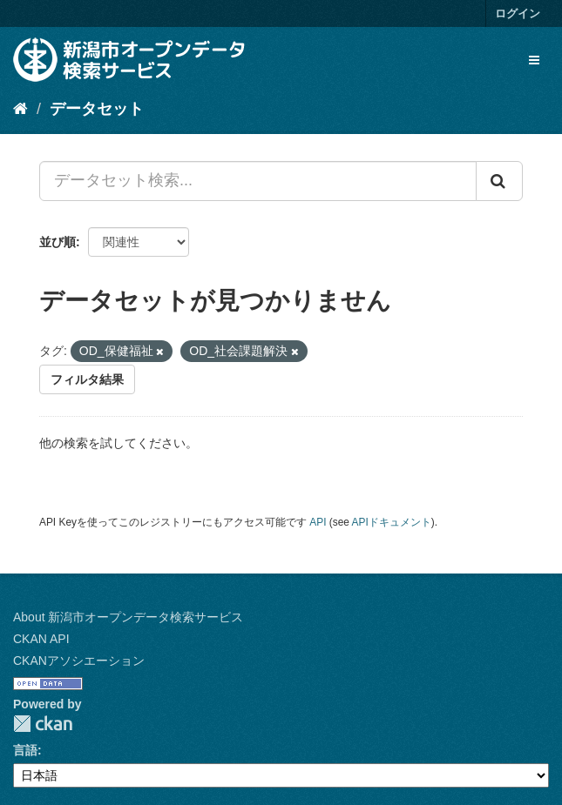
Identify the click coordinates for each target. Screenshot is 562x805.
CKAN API (41, 639)
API (317, 522)
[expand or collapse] (534, 60)
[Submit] (499, 181)
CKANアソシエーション (79, 660)
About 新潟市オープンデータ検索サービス (128, 617)
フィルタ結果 (87, 379)
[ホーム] (20, 108)
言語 (25, 750)
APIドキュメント (391, 522)
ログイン (517, 13)
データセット (97, 108)
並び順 (57, 242)
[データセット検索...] (258, 181)
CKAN (42, 723)
